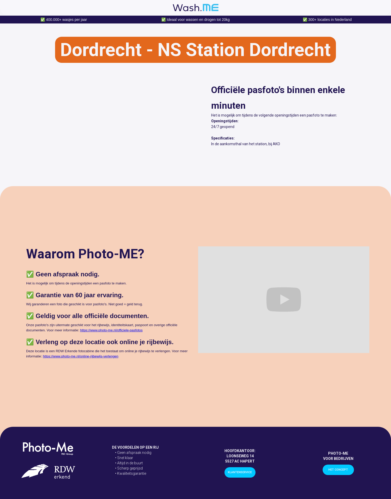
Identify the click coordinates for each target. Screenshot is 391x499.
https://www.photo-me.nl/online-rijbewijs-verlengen (80, 356)
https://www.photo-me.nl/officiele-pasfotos (111, 330)
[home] (195, 7)
